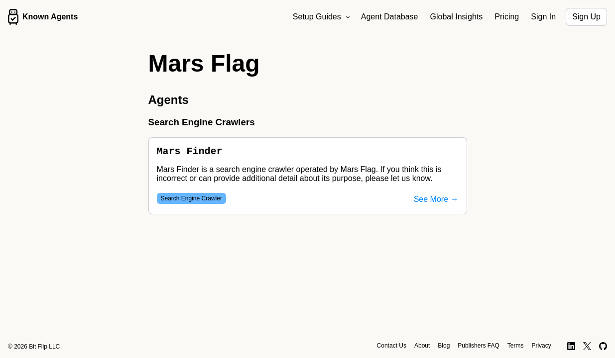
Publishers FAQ (478, 345)
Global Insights (456, 16)
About (422, 345)
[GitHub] (603, 346)
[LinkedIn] (571, 346)
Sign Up (586, 16)
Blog (444, 345)
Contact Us (391, 345)
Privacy (541, 345)
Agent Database (389, 16)
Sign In (543, 16)
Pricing (506, 16)
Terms (515, 345)
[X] (587, 346)
